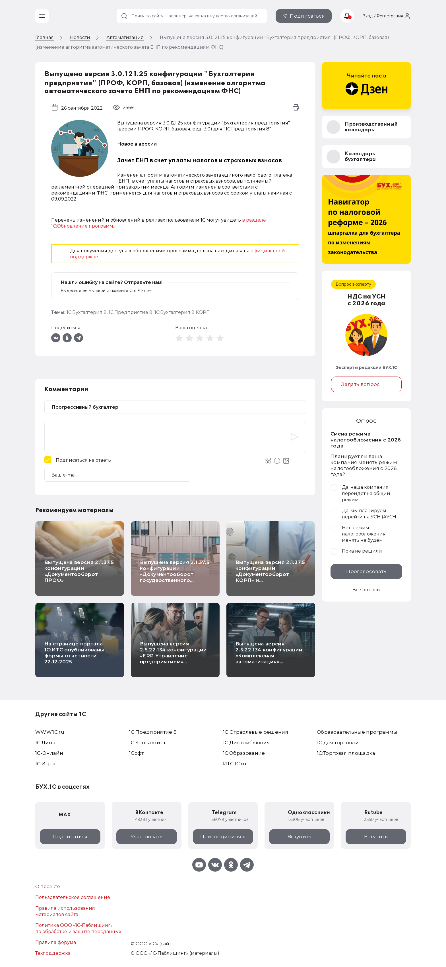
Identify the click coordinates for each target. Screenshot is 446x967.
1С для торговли (338, 742)
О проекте (47, 886)
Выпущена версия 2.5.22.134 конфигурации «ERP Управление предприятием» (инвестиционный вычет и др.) (173, 658)
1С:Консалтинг (147, 742)
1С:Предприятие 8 (130, 312)
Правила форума (55, 942)
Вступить (299, 836)
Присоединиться (223, 836)
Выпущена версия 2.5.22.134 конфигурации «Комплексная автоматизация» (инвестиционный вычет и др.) (269, 658)
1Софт (136, 753)
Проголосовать (366, 571)
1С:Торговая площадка (346, 753)
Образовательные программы (357, 732)
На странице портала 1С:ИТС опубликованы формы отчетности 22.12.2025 (74, 653)
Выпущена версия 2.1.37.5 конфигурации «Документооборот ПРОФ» (79, 571)
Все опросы (366, 589)
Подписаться (307, 16)
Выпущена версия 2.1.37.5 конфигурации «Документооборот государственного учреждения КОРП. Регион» (174, 577)
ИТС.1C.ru (234, 763)
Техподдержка (53, 953)
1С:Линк (45, 742)
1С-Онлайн (49, 753)
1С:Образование (244, 753)
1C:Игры (45, 763)
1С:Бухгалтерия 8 (87, 312)
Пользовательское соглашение (72, 897)
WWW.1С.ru (49, 732)
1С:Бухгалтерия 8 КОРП (182, 312)
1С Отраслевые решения (255, 732)
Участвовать (146, 836)
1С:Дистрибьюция (246, 742)
